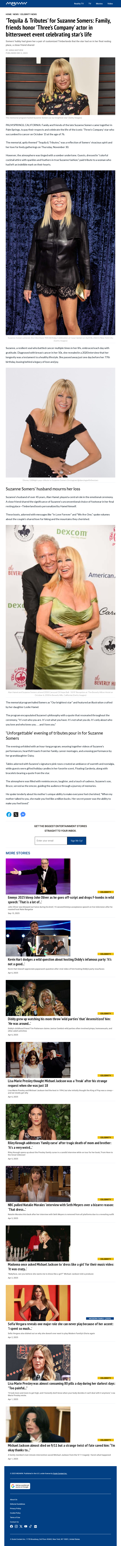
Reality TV (79, 3)
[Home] (16, 3)
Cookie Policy (15, 1513)
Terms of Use (15, 1517)
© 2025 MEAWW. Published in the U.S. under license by (31, 1473)
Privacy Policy (15, 1509)
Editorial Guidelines (17, 1504)
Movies (99, 3)
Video (110, 3)
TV (90, 3)
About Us (13, 1500)
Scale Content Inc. (60, 1473)
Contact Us (14, 1522)
